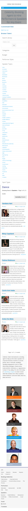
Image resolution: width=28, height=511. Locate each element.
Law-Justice (4, 132)
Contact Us (7, 474)
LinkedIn (3, 504)
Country (4, 93)
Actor (3, 67)
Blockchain (4, 76)
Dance (4, 206)
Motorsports (5, 145)
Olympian (4, 147)
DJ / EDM (19, 488)
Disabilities (4, 100)
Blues (3, 78)
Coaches (4, 89)
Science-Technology (6, 160)
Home (2, 472)
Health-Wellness (6, 119)
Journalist (4, 128)
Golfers (4, 115)
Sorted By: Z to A (20, 197)
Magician (4, 134)
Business (4, 82)
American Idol (12, 488)
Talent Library (4, 479)
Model (3, 141)
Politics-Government (6, 151)
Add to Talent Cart (20, 206)
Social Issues (5, 164)
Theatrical (4, 171)
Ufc (3, 173)
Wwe (3, 175)
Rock (3, 156)
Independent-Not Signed (8, 123)
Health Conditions (6, 117)
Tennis (3, 169)
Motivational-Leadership (7, 143)
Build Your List (4, 30)
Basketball (4, 74)
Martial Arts (4, 136)
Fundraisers (4, 481)
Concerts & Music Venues (15, 481)
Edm (3, 102)
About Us (8, 472)
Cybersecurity (5, 95)
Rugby (3, 158)
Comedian (4, 91)
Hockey (4, 121)
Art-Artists (4, 69)
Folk (2, 490)
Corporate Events (14, 479)
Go (14, 45)
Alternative (3, 488)
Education (4, 104)
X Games (4, 177)
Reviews (15, 472)
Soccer (3, 162)
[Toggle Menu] (14, 8)
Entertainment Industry (7, 106)
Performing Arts (5, 149)
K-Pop (3, 130)
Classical (4, 87)
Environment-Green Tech (8, 110)
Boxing (3, 80)
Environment (5, 108)
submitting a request (9, 372)
